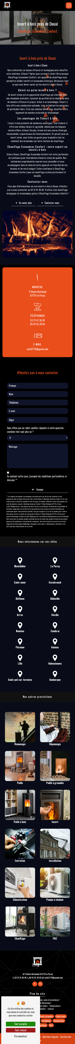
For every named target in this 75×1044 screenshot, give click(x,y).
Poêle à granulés (46, 1016)
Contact (51, 1008)
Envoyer (39, 474)
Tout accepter (20, 1024)
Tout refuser (21, 1030)
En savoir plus (23, 203)
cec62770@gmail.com (37, 349)
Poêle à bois (61, 1016)
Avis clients (40, 1008)
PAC (51, 1025)
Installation (46, 1020)
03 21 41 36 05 (37, 320)
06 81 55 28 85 (37, 324)
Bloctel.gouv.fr (51, 508)
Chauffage (42, 1025)
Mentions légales (50, 1036)
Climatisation (55, 1005)
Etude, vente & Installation (48, 999)
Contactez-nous (50, 203)
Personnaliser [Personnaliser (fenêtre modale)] (20, 1036)
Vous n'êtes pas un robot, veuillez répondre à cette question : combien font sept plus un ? (36, 414)
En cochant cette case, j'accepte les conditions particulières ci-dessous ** (37, 462)
